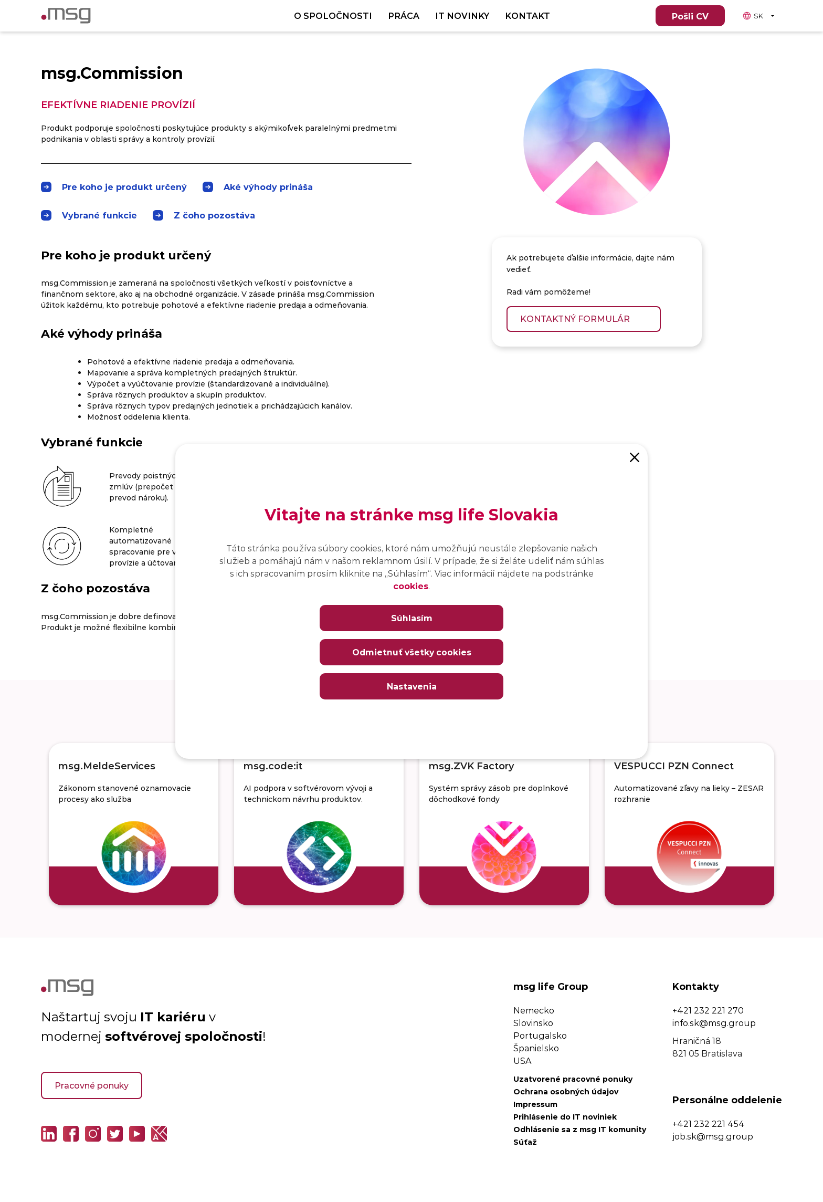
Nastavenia (411, 686)
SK (752, 15)
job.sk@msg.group (712, 1136)
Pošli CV (690, 16)
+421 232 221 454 (708, 1123)
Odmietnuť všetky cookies (411, 651)
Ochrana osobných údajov (565, 1091)
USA (522, 1060)
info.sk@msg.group (714, 1022)
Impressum (535, 1104)
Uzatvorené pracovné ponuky (572, 1079)
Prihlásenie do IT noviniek (565, 1117)
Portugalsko (540, 1035)
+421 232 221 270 (708, 1010)
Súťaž (525, 1142)
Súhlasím (411, 617)
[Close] (634, 457)
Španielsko (536, 1047)
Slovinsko (533, 1022)
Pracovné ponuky (92, 1085)
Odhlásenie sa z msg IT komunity (579, 1129)
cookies (410, 585)
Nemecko (533, 1010)
